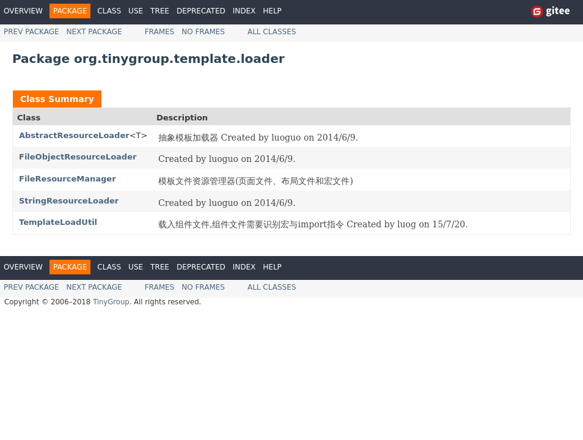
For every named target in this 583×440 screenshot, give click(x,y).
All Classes (272, 32)
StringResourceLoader (69, 200)
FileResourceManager (67, 178)
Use (135, 11)
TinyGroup (111, 302)
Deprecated (201, 11)
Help (272, 11)
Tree (159, 11)
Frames (160, 32)
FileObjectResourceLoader (77, 156)
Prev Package (31, 32)
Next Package (94, 32)
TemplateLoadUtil (58, 222)
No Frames (203, 32)
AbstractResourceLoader (74, 135)
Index (244, 11)
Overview (23, 11)
